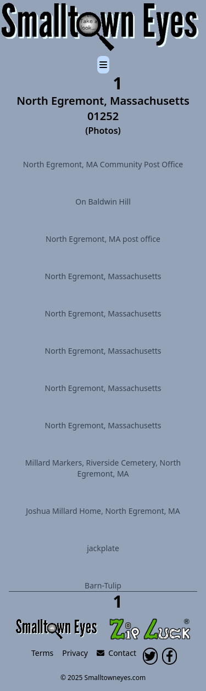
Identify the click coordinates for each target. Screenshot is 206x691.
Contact (116, 653)
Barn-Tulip (103, 585)
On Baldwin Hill (103, 201)
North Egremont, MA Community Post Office (103, 164)
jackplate (103, 548)
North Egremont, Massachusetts (103, 276)
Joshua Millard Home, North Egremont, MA (103, 511)
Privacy (75, 653)
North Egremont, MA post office (103, 239)
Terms (42, 653)
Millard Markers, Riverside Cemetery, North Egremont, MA (103, 468)
